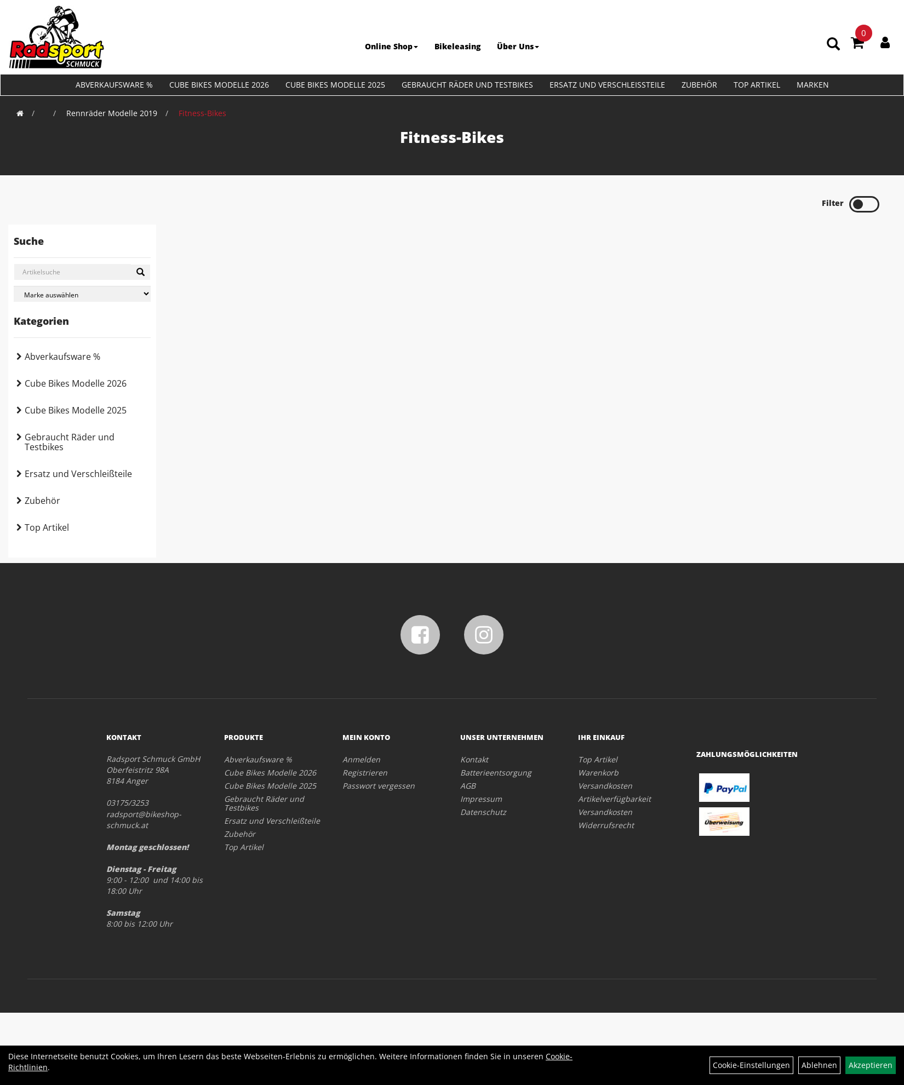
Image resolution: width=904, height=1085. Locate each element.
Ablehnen (819, 1065)
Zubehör (699, 84)
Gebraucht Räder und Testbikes (467, 84)
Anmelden (361, 759)
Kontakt (474, 759)
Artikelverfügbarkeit (614, 799)
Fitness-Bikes (202, 113)
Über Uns (518, 46)
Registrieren (364, 772)
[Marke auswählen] (82, 294)
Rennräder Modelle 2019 (111, 113)
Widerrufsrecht (606, 825)
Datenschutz (483, 812)
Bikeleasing (457, 46)
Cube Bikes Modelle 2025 (335, 84)
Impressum (481, 799)
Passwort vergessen (378, 785)
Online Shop (391, 46)
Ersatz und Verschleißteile (607, 84)
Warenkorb (598, 772)
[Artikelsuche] (833, 45)
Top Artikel (757, 84)
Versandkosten (605, 785)
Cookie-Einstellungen (751, 1065)
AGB (468, 785)
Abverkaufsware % (114, 84)
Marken (813, 84)
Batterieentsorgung (495, 772)
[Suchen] (140, 272)
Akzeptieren (870, 1065)
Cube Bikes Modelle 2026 (219, 84)
